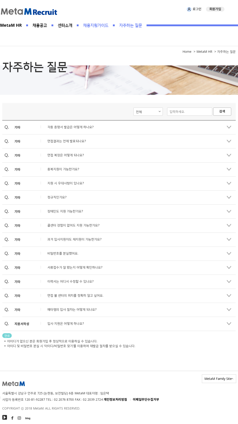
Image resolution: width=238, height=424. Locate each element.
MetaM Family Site (218, 378)
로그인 (194, 9)
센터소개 (65, 25)
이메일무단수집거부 (146, 400)
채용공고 (40, 25)
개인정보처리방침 (115, 400)
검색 (222, 111)
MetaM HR (11, 25)
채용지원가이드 (95, 25)
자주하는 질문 (130, 25)
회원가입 (215, 9)
